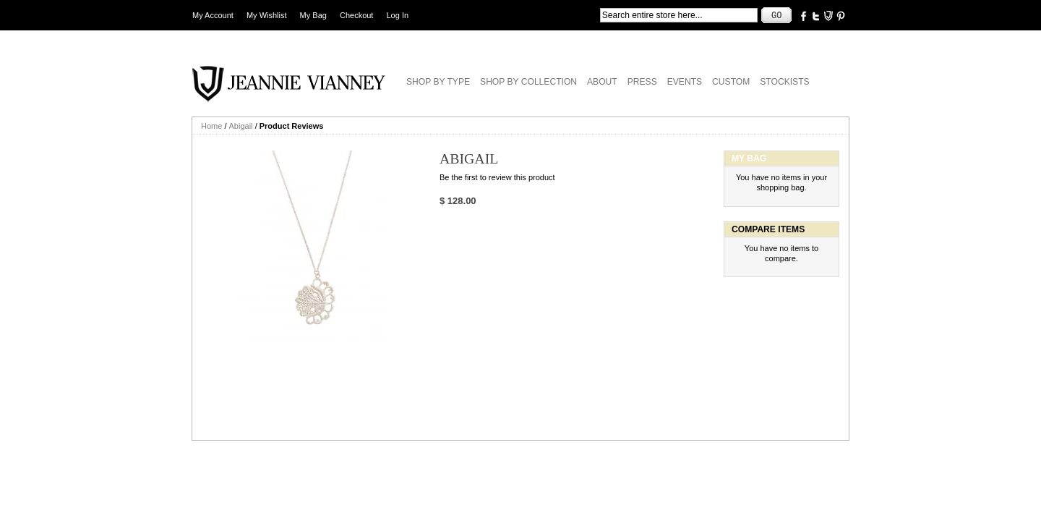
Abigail (241, 126)
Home (211, 126)
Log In (398, 15)
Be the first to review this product (497, 177)
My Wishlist (267, 15)
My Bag (313, 15)
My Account (213, 15)
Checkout (356, 15)
